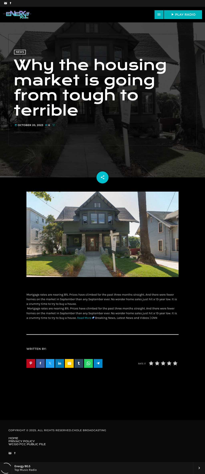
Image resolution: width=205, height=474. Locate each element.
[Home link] (17, 15)
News (20, 52)
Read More (84, 318)
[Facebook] (10, 3)
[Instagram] (5, 3)
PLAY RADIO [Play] (183, 14)
